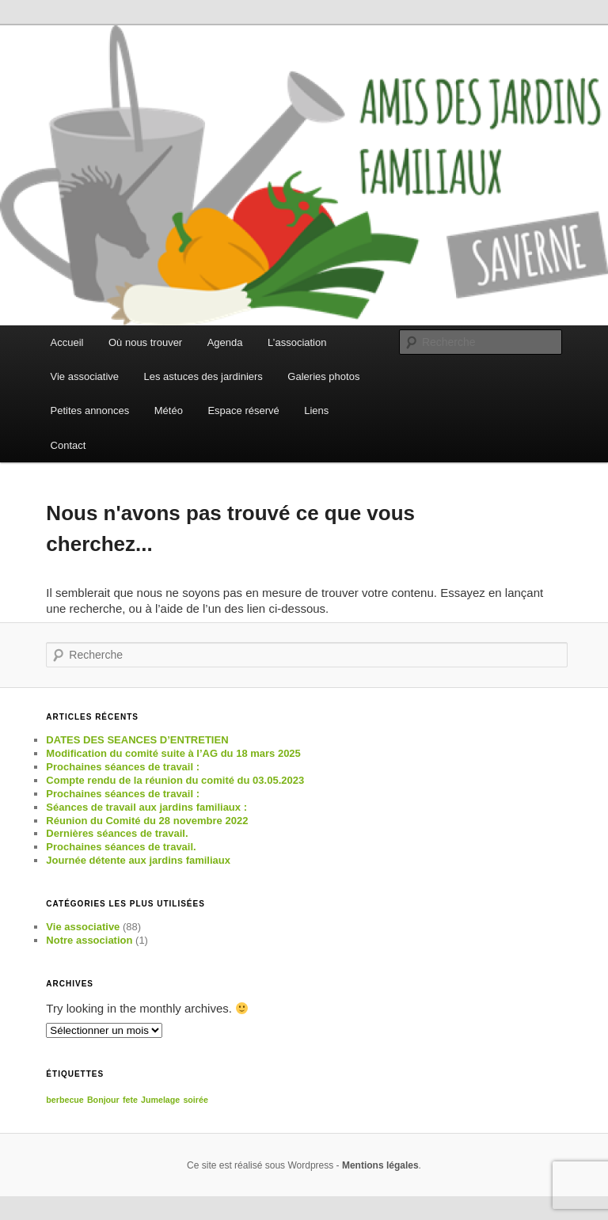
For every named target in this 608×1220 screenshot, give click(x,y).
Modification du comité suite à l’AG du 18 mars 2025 (173, 753)
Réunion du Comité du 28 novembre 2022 (147, 821)
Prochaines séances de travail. (121, 847)
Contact (68, 445)
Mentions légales (380, 1165)
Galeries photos (323, 376)
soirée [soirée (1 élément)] (195, 1099)
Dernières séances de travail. (117, 833)
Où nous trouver (145, 342)
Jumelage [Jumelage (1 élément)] (160, 1099)
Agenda (225, 342)
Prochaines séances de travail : (123, 767)
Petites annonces (90, 410)
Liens (316, 410)
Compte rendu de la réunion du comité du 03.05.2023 (175, 780)
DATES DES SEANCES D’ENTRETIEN (137, 740)
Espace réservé (243, 410)
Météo (168, 410)
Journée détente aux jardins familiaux (138, 860)
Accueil (67, 342)
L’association (297, 342)
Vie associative (85, 376)
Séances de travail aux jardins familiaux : (146, 807)
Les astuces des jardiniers (203, 376)
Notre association (89, 940)
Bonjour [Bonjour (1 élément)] (103, 1099)
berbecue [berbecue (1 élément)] (64, 1099)
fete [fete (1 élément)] (130, 1099)
